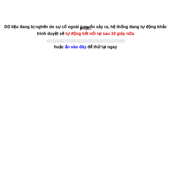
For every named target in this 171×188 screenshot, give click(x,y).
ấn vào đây (75, 47)
